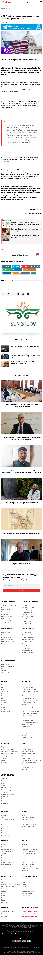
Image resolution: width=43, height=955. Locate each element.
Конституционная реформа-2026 (27, 725)
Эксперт (3, 703)
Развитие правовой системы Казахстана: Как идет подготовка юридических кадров (24, 347)
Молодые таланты (27, 847)
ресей (8, 250)
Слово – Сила (5, 792)
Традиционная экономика (9, 747)
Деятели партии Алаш (28, 754)
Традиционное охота (28, 826)
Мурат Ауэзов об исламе (21, 564)
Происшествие (5, 712)
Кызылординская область (30, 655)
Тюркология (25, 756)
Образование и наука (29, 876)
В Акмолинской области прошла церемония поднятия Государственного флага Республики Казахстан (25, 355)
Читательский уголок (7, 851)
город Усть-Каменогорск (8, 666)
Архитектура (5, 835)
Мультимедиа (5, 705)
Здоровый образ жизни (8, 911)
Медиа (3, 833)
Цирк (2, 828)
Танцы (3, 817)
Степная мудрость (6, 787)
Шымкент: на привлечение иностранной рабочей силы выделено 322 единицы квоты (25, 223)
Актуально (26, 681)
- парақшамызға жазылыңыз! (20, 254)
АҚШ (3, 250)
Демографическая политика (30, 696)
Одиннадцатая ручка (7, 794)
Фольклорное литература (30, 849)
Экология (4, 902)
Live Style (4, 841)
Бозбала (3, 844)
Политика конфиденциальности (24, 934)
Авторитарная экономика (9, 751)
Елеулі (9, 8)
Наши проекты (5, 700)
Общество (4, 689)
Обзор (3, 893)
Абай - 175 (25, 769)
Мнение (3, 698)
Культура (4, 811)
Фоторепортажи (6, 865)
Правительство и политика (30, 700)
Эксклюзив (4, 898)
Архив (3, 709)
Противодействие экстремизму (10, 884)
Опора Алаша (5, 803)
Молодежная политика (29, 689)
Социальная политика (28, 698)
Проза (3, 783)
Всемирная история (28, 749)
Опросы (3, 707)
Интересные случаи (7, 860)
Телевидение (5, 826)
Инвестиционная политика (30, 691)
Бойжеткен (4, 847)
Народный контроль (7, 754)
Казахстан (4, 685)
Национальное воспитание (30, 822)
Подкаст (3, 891)
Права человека (27, 715)
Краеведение (26, 758)
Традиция (25, 815)
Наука (24, 884)
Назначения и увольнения (29, 713)
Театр (3, 822)
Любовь (3, 853)
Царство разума (27, 889)
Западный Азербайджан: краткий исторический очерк (21, 533)
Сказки (3, 799)
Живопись (4, 815)
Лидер (3, 882)
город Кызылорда (27, 653)
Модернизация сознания (8, 801)
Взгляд (3, 895)
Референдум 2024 (27, 737)
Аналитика (4, 760)
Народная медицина (7, 914)
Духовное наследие (8, 775)
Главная (3, 8)
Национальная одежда (29, 824)
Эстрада (3, 831)
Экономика (5, 743)
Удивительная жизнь (28, 891)
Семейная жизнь (6, 856)
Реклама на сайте (7, 934)
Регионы (3, 900)
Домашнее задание (7, 849)
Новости (4, 681)
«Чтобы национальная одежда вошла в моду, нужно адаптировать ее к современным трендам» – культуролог (21, 471)
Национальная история (29, 747)
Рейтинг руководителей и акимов (29, 703)
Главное (24, 733)
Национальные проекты (29, 720)
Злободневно (6, 876)
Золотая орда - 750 (28, 765)
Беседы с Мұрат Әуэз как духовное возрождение (21, 503)
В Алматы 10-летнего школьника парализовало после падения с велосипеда (26, 230)
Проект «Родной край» (29, 851)
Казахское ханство (28, 751)
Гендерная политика (28, 694)
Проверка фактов (27, 862)
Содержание (26, 895)
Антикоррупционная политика (10, 756)
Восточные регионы (8, 660)
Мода (3, 858)
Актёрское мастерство (8, 819)
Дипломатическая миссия (30, 722)
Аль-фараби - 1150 (27, 767)
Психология (25, 880)
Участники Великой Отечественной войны (28, 865)
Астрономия (26, 882)
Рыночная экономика (7, 749)
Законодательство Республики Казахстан (31, 869)
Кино (2, 824)
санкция (14, 250)
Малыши (24, 844)
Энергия (24, 887)
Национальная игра (28, 817)
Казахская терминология (8, 887)
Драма (3, 785)
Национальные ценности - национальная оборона (30, 859)
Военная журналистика (8, 862)
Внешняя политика (27, 687)
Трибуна (24, 735)
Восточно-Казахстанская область (9, 670)
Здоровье (4, 880)
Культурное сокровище (8, 790)
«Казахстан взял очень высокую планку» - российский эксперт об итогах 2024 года (22, 438)
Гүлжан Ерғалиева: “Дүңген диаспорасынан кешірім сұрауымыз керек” (23, 362)
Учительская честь (27, 893)
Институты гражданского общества (29, 708)
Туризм (3, 758)
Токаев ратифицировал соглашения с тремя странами (25, 236)
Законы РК (25, 718)
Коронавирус (5, 916)
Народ (24, 731)
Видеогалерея (26, 856)
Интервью (4, 696)
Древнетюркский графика (30, 762)
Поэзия (3, 781)
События (4, 889)
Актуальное (4, 691)
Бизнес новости (6, 762)
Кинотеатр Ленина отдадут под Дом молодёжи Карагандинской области (21, 406)
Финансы (4, 765)
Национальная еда (27, 819)
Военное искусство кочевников (31, 760)
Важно (24, 743)
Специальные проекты (29, 853)
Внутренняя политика (28, 685)
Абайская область (6, 673)
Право (24, 729)
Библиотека (5, 796)
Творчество (4, 779)
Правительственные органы (30, 711)
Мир (2, 687)
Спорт (3, 694)
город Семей (5, 664)
